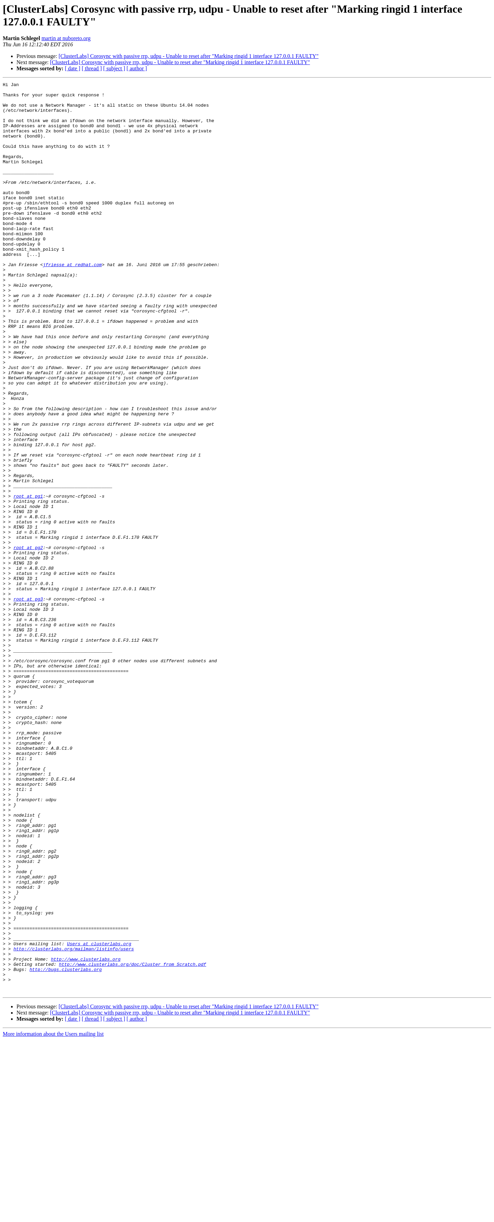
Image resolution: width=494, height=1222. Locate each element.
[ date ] (72, 68)
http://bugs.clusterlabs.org (66, 1147)
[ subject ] (114, 68)
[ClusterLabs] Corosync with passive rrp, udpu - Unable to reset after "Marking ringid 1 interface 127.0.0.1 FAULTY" (189, 56)
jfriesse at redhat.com (72, 301)
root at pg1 (28, 579)
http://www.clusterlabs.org (85, 1135)
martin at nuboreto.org (66, 38)
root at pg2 (28, 641)
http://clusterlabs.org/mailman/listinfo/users (73, 1122)
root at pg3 (28, 703)
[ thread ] (92, 68)
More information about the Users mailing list (53, 1216)
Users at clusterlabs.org (99, 1116)
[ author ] (137, 68)
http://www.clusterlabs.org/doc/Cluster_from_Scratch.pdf (132, 1141)
